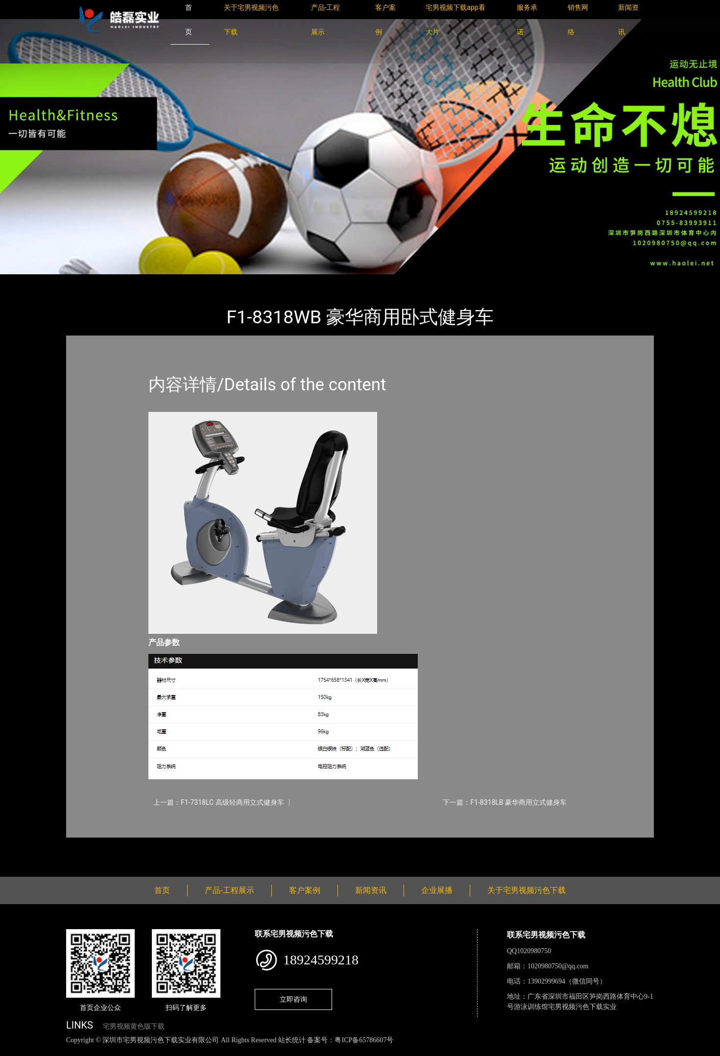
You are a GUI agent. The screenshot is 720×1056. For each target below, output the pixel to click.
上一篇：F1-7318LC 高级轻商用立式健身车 (218, 802)
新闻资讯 (370, 890)
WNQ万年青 (178, 281)
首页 (83, 281)
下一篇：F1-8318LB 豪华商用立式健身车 (505, 802)
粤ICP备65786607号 (364, 1040)
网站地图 (14, 1051)
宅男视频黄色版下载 (134, 1026)
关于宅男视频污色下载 (526, 890)
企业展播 (437, 890)
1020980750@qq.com (558, 966)
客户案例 (304, 890)
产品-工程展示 (125, 281)
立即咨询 (293, 999)
